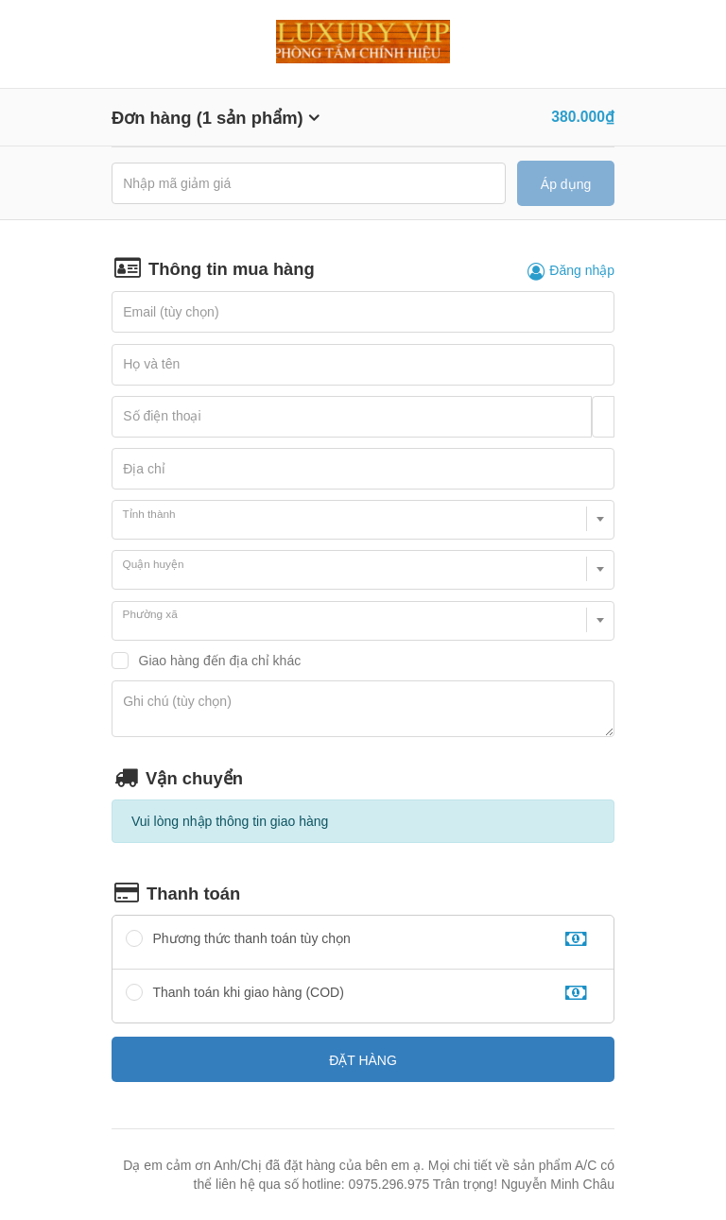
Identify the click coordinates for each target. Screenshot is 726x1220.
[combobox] (363, 520)
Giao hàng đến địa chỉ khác (220, 660)
